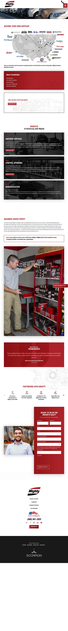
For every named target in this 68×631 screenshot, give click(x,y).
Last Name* (52, 422)
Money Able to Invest (41, 443)
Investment (34, 503)
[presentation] (50, 462)
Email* (38, 427)
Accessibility (29, 546)
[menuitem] (9, 80)
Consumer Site (34, 528)
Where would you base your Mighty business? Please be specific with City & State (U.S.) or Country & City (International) (48, 450)
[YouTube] (41, 524)
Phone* (38, 432)
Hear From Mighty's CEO (60, 285)
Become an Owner (34, 500)
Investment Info (12, 105)
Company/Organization (42, 438)
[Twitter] (30, 524)
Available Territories (34, 507)
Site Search (42, 546)
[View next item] (63, 397)
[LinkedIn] (37, 524)
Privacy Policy (36, 546)
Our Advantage (34, 510)
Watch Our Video (10, 152)
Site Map (24, 546)
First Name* (39, 422)
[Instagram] (34, 524)
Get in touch (9, 239)
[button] (65, 7)
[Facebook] (26, 524)
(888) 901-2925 (34, 521)
